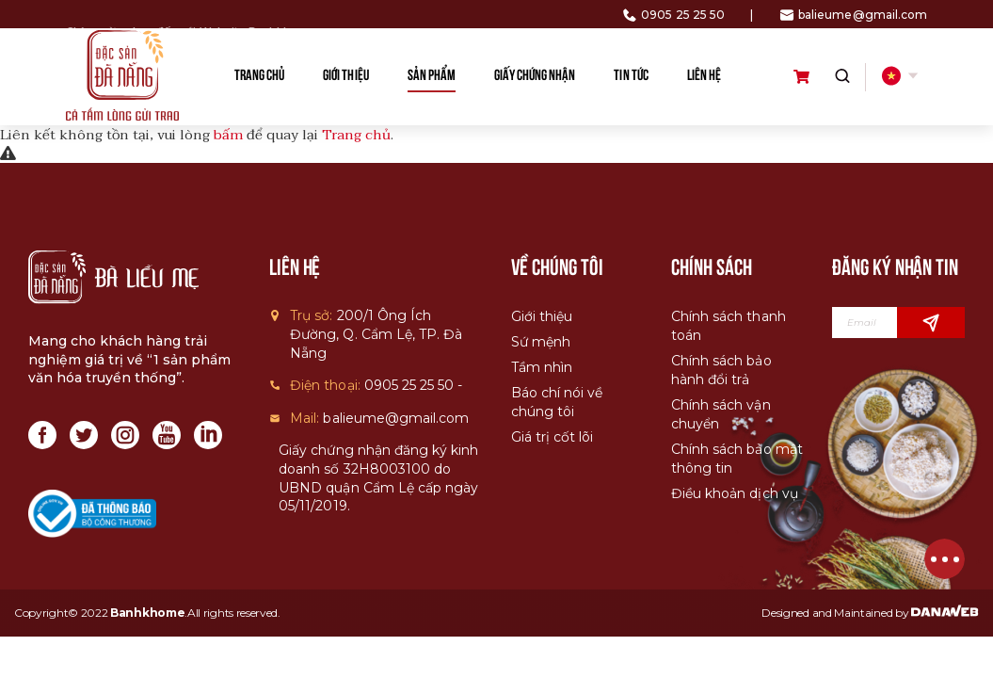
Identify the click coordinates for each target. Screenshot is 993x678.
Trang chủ (356, 134)
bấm (228, 134)
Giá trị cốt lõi (552, 436)
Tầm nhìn (541, 367)
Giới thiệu (541, 316)
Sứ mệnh (540, 341)
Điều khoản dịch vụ (734, 493)
